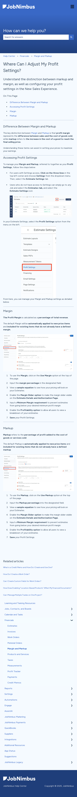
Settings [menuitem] (9, 694)
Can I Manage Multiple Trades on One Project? (22, 595)
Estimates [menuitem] (12, 626)
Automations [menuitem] (11, 700)
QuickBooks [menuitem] (10, 728)
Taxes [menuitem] (10, 660)
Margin (13, 111)
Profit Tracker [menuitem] (14, 671)
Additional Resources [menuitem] (15, 745)
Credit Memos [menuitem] (14, 682)
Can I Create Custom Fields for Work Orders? (22, 581)
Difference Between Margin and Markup (29, 102)
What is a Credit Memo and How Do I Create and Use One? (28, 567)
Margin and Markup (43, 56)
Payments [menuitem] (12, 677)
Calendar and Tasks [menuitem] (14, 614)
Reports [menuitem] (8, 688)
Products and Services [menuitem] (18, 654)
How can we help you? (24, 30)
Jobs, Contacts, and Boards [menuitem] (18, 609)
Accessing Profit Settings (22, 106)
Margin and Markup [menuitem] (17, 648)
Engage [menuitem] (8, 705)
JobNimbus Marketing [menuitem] (15, 717)
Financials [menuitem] (9, 620)
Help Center (9, 56)
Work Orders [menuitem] (13, 637)
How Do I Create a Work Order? (16, 574)
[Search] (71, 37)
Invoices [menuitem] (11, 631)
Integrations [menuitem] (10, 739)
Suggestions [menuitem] (11, 756)
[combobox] (36, 37)
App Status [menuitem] (10, 751)
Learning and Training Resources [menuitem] (20, 603)
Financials (24, 56)
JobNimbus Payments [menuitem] (15, 722)
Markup (13, 115)
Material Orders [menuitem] (14, 643)
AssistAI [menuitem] (9, 711)
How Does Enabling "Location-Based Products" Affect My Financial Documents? (37, 588)
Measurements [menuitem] (14, 665)
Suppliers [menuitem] (9, 734)
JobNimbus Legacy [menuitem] (14, 762)
